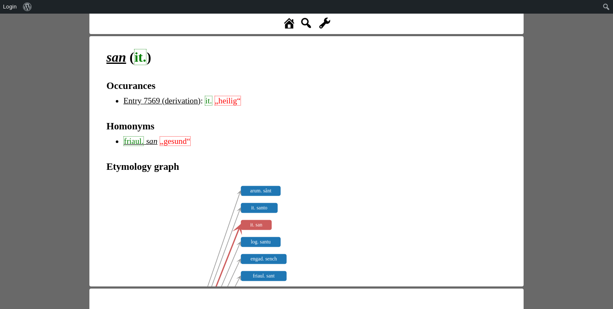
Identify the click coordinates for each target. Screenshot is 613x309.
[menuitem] (27, 7)
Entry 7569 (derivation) (162, 100)
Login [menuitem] (10, 6)
